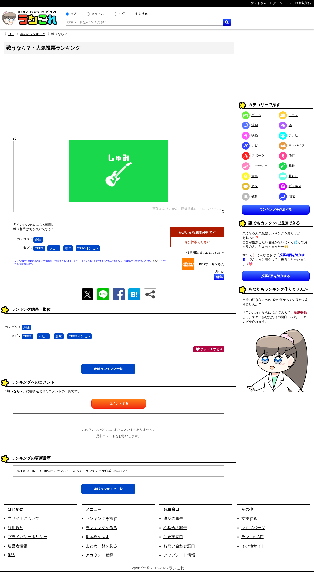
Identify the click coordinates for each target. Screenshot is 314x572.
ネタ (250, 186)
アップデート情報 (179, 555)
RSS (11, 555)
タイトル (97, 13)
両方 (73, 13)
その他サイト (253, 546)
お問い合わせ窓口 (179, 546)
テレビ (288, 135)
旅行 (287, 155)
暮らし (288, 176)
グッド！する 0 (209, 349)
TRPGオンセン (87, 248)
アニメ (288, 115)
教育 (250, 196)
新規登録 (300, 312)
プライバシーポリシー (27, 537)
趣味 (38, 240)
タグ (122, 13)
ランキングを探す (101, 518)
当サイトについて (23, 518)
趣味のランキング (32, 34)
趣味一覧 (108, 369)
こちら (156, 261)
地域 (287, 196)
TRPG (39, 248)
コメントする (118, 403)
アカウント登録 (99, 555)
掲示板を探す (97, 537)
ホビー (54, 248)
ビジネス (290, 186)
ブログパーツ (253, 528)
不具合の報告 (175, 528)
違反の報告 (173, 518)
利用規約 (15, 528)
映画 (250, 135)
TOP (11, 34)
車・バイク (292, 145)
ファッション (256, 166)
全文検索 (141, 13)
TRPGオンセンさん (210, 264)
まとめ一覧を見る (101, 546)
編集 (219, 277)
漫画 (250, 125)
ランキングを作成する (276, 209)
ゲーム (251, 115)
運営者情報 (17, 546)
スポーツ (253, 155)
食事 (250, 176)
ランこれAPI (252, 537)
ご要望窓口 (173, 537)
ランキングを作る (101, 528)
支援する (249, 518)
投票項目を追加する (275, 276)
